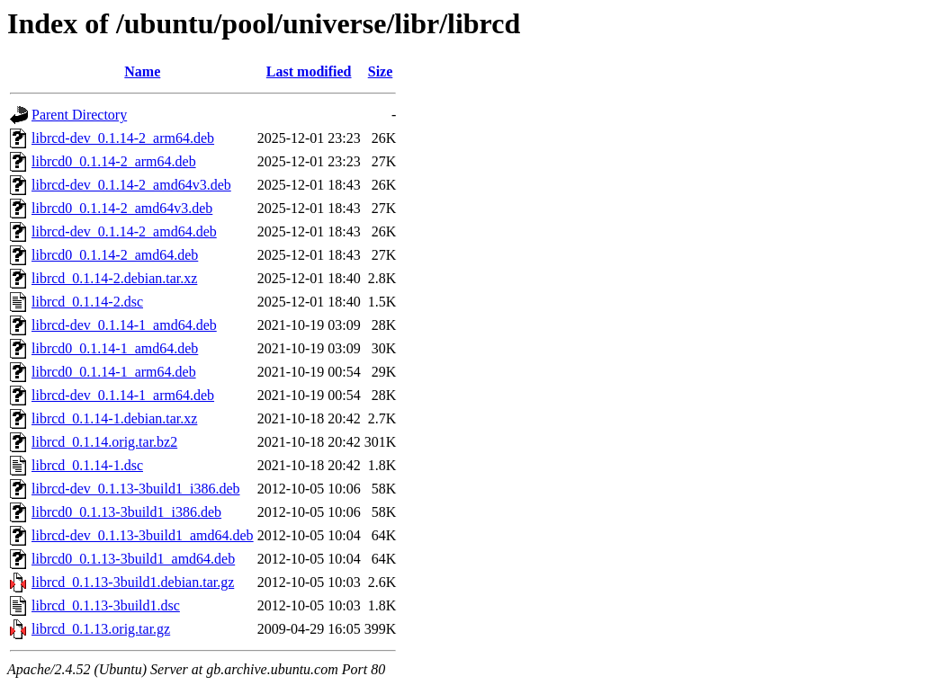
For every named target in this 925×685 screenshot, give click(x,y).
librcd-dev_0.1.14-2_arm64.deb (122, 138)
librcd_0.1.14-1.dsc (87, 465)
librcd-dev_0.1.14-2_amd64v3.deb (131, 184)
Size (380, 71)
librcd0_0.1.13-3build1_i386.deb (126, 512)
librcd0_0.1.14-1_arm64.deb (113, 371)
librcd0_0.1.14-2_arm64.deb (113, 161)
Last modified (309, 71)
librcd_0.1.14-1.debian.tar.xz (114, 418)
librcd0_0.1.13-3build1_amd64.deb (133, 558)
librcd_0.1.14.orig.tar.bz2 (104, 441)
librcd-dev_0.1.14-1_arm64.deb (122, 395)
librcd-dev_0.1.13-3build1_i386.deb (135, 488)
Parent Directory (79, 114)
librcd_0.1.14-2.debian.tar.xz (114, 278)
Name (142, 71)
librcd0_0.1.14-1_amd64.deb (114, 348)
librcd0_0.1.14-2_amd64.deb (114, 254)
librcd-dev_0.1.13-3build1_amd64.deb (142, 535)
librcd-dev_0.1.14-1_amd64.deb (124, 325)
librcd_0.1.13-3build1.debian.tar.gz (132, 582)
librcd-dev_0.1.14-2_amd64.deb (124, 231)
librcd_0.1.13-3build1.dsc (105, 605)
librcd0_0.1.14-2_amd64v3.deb (121, 208)
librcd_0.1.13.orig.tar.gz (100, 628)
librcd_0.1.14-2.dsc (87, 301)
